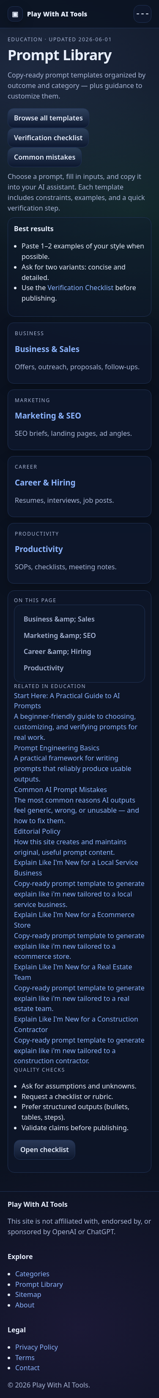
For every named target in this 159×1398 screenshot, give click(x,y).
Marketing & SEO (48, 415)
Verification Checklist (80, 287)
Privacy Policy (36, 1347)
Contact (27, 1367)
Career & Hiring (45, 482)
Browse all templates (48, 118)
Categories (32, 1273)
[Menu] (142, 14)
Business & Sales (47, 349)
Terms (25, 1357)
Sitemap (28, 1294)
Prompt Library (39, 1284)
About (24, 1305)
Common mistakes (44, 157)
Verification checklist (48, 137)
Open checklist (44, 1149)
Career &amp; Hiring (57, 651)
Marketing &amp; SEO (60, 635)
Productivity (39, 549)
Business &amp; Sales (59, 619)
